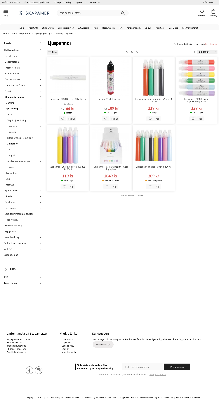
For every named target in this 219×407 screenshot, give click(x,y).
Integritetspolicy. (157, 374)
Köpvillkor (66, 342)
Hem (4, 33)
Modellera (159, 28)
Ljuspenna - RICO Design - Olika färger (68, 99)
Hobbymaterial (108, 28)
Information (208, 2)
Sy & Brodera (83, 28)
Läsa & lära (173, 28)
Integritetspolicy (69, 352)
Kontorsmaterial (134, 28)
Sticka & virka (48, 28)
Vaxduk (148, 28)
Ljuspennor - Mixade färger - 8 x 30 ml (153, 167)
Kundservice (67, 339)
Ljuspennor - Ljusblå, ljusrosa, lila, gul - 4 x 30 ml (67, 168)
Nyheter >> (80, 2)
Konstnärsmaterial (190, 28)
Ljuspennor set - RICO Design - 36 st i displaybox (111, 168)
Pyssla (21, 28)
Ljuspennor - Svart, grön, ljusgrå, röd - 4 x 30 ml (153, 100)
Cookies (65, 349)
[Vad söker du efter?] (93, 13)
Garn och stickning (66, 28)
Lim (121, 28)
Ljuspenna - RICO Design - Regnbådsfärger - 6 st (196, 100)
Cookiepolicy (68, 345)
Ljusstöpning (211, 44)
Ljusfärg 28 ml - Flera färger (111, 99)
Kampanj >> (95, 2)
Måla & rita (33, 28)
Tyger (95, 28)
